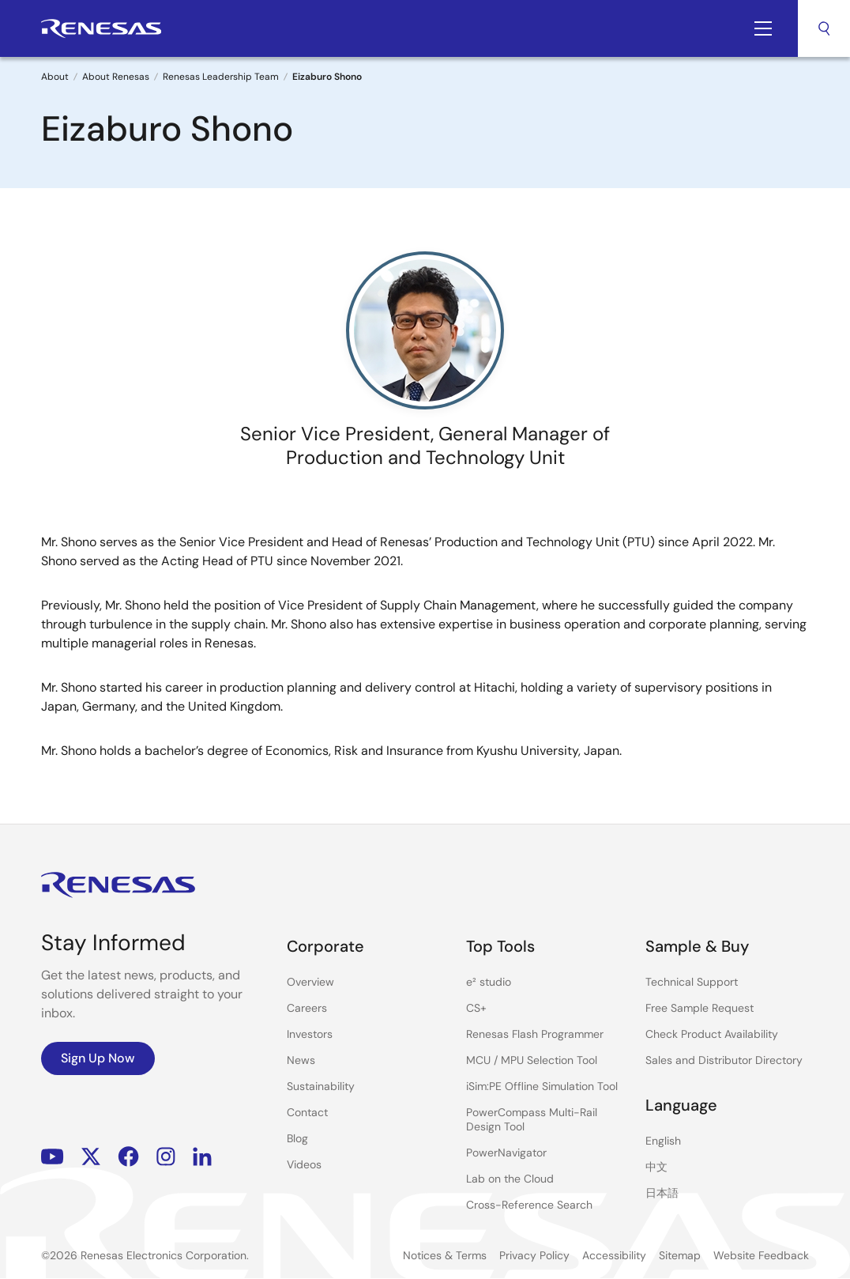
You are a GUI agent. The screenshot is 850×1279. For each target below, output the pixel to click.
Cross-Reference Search (529, 1205)
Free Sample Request (699, 1008)
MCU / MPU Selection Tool (531, 1060)
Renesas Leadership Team (221, 76)
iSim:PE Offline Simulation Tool (542, 1086)
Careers (307, 1008)
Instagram (165, 1157)
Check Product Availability (711, 1034)
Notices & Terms (445, 1255)
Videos (304, 1164)
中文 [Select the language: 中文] (656, 1167)
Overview (310, 982)
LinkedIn (202, 1157)
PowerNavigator (506, 1152)
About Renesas (115, 76)
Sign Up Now (98, 1058)
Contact (307, 1112)
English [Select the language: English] (663, 1141)
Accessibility (614, 1255)
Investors (310, 1034)
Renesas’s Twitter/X (90, 1157)
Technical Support (691, 982)
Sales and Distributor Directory (724, 1060)
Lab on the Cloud (510, 1178)
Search (824, 28)
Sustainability (321, 1086)
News (301, 1060)
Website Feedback (761, 1255)
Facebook (128, 1157)
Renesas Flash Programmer (535, 1034)
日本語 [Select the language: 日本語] (662, 1193)
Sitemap (680, 1255)
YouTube (52, 1157)
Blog (297, 1138)
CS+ (476, 1008)
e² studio (488, 982)
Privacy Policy (534, 1255)
